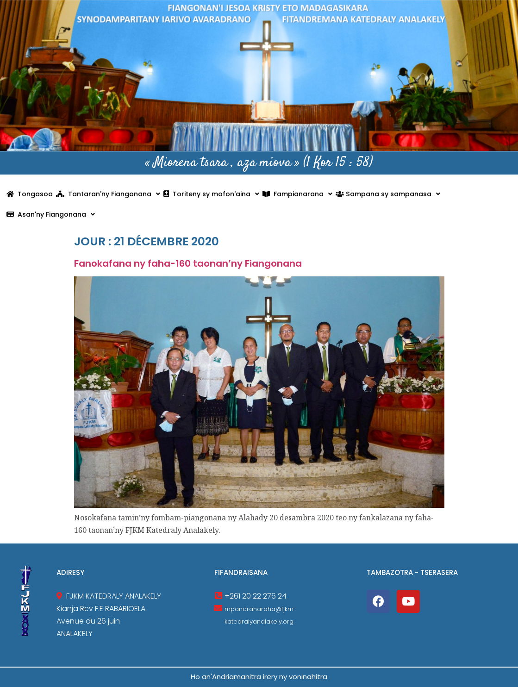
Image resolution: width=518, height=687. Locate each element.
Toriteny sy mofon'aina (211, 194)
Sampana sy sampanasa (388, 194)
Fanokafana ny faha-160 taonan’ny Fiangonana (188, 263)
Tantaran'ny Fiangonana (108, 194)
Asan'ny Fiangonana (50, 214)
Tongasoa (29, 194)
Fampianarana (297, 194)
